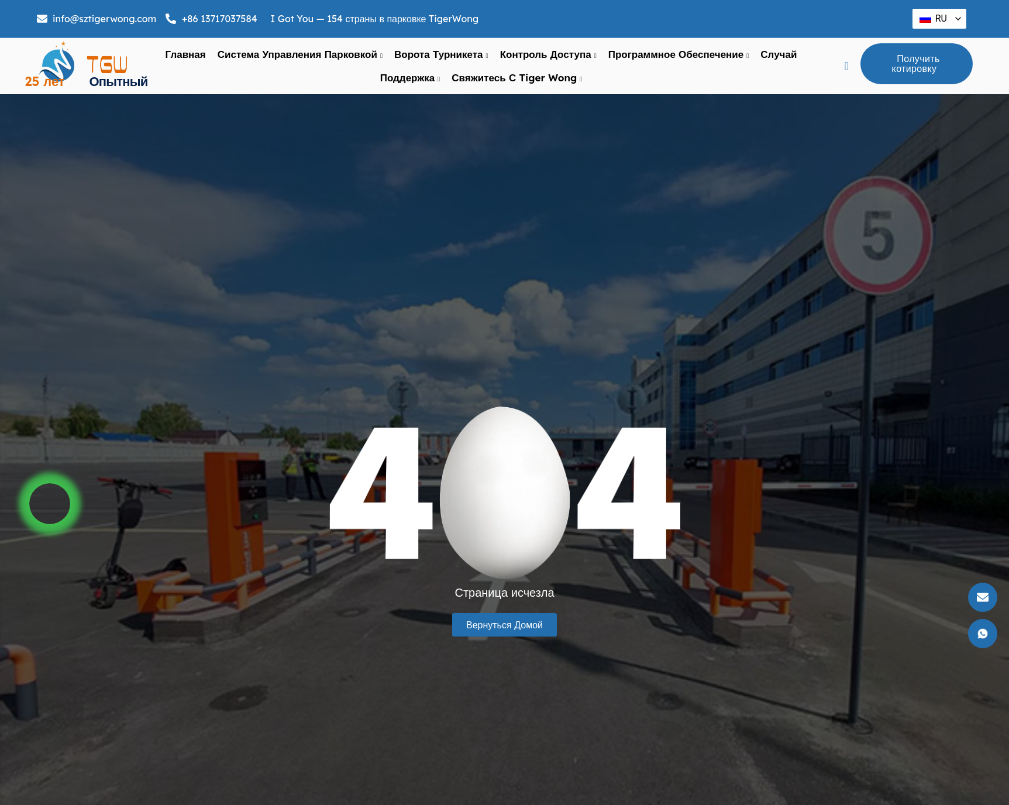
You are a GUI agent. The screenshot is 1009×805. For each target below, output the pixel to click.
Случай (778, 54)
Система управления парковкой (300, 54)
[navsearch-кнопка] (847, 66)
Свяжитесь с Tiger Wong (517, 77)
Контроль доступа (548, 54)
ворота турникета (441, 54)
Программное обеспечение (678, 54)
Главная (186, 54)
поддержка (410, 77)
